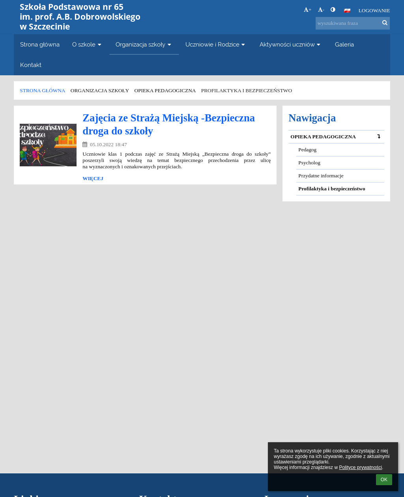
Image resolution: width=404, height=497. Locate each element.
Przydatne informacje (320, 176)
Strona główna (42, 90)
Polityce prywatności (360, 467)
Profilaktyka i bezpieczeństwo (246, 90)
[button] (347, 10)
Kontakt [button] (30, 64)
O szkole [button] (87, 44)
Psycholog (309, 163)
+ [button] (308, 10)
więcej (92, 178)
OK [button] (384, 479)
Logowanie (374, 10)
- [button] (321, 10)
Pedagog (307, 150)
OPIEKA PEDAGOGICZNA (337, 136)
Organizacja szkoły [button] (144, 44)
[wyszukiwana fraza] (352, 23)
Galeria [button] (344, 44)
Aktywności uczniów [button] (291, 44)
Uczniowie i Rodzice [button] (216, 44)
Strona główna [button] (40, 44)
